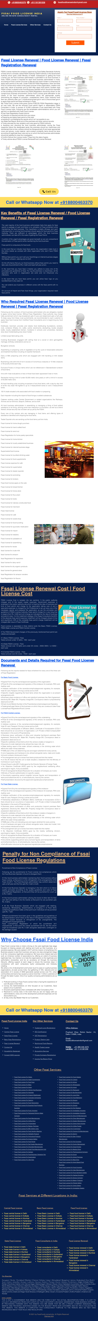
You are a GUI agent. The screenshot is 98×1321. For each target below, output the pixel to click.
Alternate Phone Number (63, 25)
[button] (19, 24)
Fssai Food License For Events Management (72, 1144)
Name (58, 17)
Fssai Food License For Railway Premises (26, 1126)
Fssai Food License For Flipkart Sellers (70, 1183)
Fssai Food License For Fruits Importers (25, 1110)
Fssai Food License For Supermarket (25, 1157)
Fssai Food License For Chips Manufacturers (72, 1118)
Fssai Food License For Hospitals (24, 1092)
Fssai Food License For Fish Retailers (70, 1108)
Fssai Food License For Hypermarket (25, 1123)
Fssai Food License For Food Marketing (70, 1097)
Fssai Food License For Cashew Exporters (71, 1175)
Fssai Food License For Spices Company (71, 1178)
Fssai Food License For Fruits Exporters (70, 1167)
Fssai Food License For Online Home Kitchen (72, 1123)
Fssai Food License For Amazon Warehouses (27, 1095)
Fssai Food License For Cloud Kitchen (70, 1147)
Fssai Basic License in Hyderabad (51, 1221)
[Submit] (75, 42)
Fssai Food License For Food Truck (24, 1082)
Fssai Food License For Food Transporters (26, 1103)
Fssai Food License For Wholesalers (69, 1085)
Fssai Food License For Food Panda (24, 1141)
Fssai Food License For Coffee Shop (24, 1121)
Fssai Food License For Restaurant (69, 1090)
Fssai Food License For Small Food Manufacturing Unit (30, 1149)
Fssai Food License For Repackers (69, 1103)
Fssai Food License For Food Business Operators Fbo (30, 1154)
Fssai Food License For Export (68, 1154)
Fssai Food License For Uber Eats (24, 1159)
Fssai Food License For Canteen (23, 1152)
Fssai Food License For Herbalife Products (26, 1134)
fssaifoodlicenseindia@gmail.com (72, 2)
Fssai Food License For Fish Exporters (70, 1141)
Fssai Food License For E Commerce (69, 1128)
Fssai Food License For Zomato (68, 1105)
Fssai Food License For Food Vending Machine (28, 1131)
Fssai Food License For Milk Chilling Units (26, 1128)
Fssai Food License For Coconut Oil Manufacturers (73, 1131)
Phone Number (80, 17)
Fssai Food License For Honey (23, 1087)
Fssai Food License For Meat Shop (69, 1159)
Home (6, 1028)
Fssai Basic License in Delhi (48, 1213)
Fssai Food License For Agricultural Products (27, 1136)
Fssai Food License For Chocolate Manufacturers (28, 1147)
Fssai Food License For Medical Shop (70, 1149)
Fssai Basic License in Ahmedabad (51, 1228)
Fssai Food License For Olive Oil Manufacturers (73, 1116)
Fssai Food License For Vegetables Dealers (71, 1188)
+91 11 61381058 (81, 1049)
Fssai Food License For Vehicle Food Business (28, 1090)
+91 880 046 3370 (81, 1047)
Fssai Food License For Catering (23, 1100)
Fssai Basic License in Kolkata (49, 1216)
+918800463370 (76, 202)
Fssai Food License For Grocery (68, 1100)
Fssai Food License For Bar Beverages (70, 1092)
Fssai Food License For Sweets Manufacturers (72, 1121)
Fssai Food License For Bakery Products (71, 1180)
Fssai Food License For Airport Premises (71, 1157)
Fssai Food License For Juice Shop (69, 1095)
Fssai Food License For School (68, 1082)
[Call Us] (49, 191)
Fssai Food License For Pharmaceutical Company (73, 1152)
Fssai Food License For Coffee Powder (70, 1126)
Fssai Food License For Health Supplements (27, 1079)
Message (59, 32)
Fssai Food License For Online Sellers (70, 1185)
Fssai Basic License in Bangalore (50, 1223)
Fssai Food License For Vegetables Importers (72, 1110)
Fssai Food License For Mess (22, 1085)
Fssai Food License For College (68, 1079)
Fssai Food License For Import (68, 1087)
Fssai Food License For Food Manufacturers (27, 1118)
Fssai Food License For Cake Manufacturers (72, 1170)
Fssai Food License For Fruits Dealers (70, 1077)
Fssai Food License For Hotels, (23, 1077)
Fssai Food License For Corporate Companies (27, 1097)
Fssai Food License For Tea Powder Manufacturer (28, 1144)
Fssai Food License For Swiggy (68, 1134)
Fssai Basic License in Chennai (49, 1226)
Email (77, 25)
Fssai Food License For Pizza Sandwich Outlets (73, 1172)
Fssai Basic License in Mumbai (49, 1218)
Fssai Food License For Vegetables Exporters (72, 1113)
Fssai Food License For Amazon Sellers (25, 1139)
